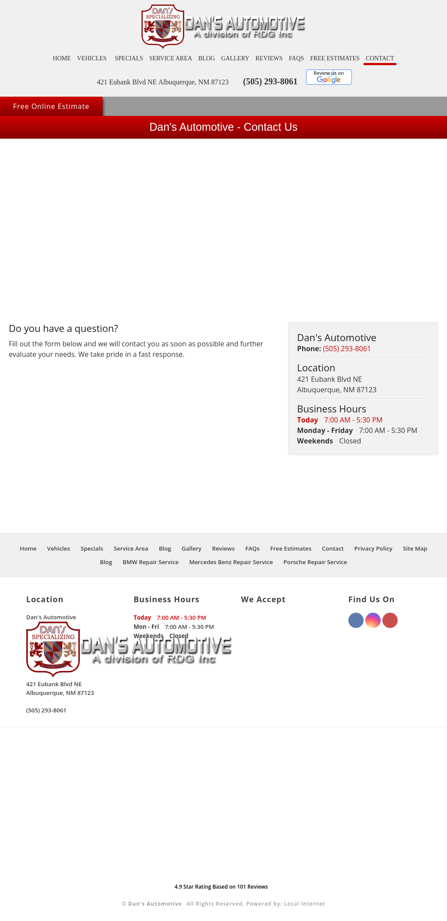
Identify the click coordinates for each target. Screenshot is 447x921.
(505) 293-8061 (270, 81)
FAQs (296, 58)
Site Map (415, 548)
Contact (380, 58)
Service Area (170, 58)
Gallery (235, 58)
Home (62, 58)
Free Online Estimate (51, 106)
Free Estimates (335, 58)
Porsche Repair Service (315, 562)
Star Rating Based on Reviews (221, 886)
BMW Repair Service (151, 562)
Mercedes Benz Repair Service (231, 562)
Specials (129, 58)
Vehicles (92, 58)
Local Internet (305, 903)
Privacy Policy (373, 548)
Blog (206, 58)
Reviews (268, 58)
